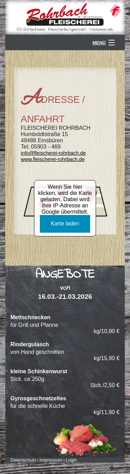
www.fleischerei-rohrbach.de (53, 159)
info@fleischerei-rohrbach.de (53, 153)
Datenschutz (23, 460)
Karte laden (65, 223)
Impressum (51, 460)
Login (71, 460)
